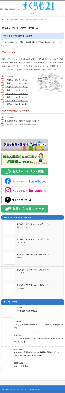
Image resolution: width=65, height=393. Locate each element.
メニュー (33, 13)
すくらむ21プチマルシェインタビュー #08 (33, 224)
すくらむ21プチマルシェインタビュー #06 (33, 255)
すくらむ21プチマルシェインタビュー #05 (33, 270)
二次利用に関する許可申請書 (35, 42)
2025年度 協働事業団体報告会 (25, 311)
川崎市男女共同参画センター (19, 389)
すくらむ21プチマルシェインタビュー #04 (33, 285)
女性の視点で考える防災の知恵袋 (18, 121)
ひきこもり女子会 (21, 366)
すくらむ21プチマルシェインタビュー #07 (33, 239)
